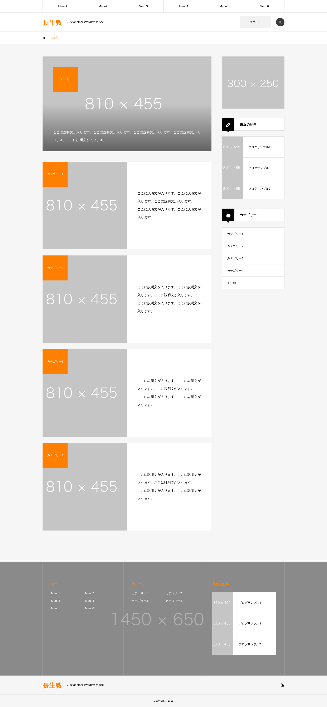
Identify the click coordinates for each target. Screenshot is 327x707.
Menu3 (143, 6)
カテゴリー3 (235, 258)
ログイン (255, 22)
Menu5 (224, 6)
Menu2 (103, 6)
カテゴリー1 (235, 233)
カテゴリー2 (235, 246)
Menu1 (62, 6)
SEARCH (280, 22)
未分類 (231, 283)
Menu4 (183, 6)
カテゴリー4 (235, 270)
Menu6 (264, 6)
